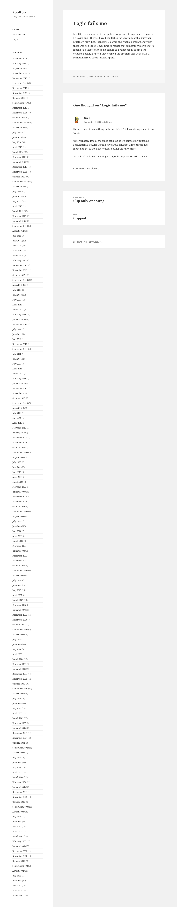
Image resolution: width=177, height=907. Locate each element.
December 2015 (19, 167)
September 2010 (20, 403)
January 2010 (18, 432)
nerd (108, 76)
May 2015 (16, 201)
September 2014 (20, 226)
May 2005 (16, 708)
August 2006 (18, 634)
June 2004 (17, 762)
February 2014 (19, 260)
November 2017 (19, 93)
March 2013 (17, 309)
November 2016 (19, 112)
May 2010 (16, 418)
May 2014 (16, 245)
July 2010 (16, 413)
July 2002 (16, 875)
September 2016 (20, 122)
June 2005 (17, 703)
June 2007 (17, 585)
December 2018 (19, 78)
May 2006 (16, 649)
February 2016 (19, 157)
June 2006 (17, 644)
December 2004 (19, 733)
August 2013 (18, 285)
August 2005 (18, 693)
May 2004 (16, 767)
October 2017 (18, 98)
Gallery (15, 29)
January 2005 (18, 728)
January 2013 (18, 319)
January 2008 (18, 550)
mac (116, 76)
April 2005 (17, 713)
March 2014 (17, 255)
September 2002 (20, 866)
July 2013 (16, 290)
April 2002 (17, 890)
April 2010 (17, 423)
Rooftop (19, 12)
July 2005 (16, 698)
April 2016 (17, 147)
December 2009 (19, 437)
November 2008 (19, 501)
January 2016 (18, 162)
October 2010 (18, 398)
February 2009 (19, 486)
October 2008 (18, 506)
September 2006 (20, 629)
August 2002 (18, 870)
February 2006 (19, 664)
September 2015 (20, 181)
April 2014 (17, 250)
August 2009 (18, 457)
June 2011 (17, 359)
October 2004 (18, 742)
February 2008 (19, 546)
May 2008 (16, 531)
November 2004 (19, 738)
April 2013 (17, 304)
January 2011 (18, 383)
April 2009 (17, 477)
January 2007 (18, 610)
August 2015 (18, 186)
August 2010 (18, 408)
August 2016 (18, 127)
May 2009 (16, 472)
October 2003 (18, 802)
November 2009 (19, 442)
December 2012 (19, 324)
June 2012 (17, 334)
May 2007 (16, 590)
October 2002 (18, 861)
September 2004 (20, 747)
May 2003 (16, 826)
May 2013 (16, 299)
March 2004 (17, 777)
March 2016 (17, 152)
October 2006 (18, 624)
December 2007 (19, 555)
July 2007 (16, 580)
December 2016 (19, 107)
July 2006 (16, 639)
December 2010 (19, 388)
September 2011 (20, 349)
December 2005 (19, 674)
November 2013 (19, 270)
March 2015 (17, 211)
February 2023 (19, 63)
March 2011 (17, 373)
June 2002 (17, 880)
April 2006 (17, 654)
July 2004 (16, 757)
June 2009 (17, 467)
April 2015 (17, 206)
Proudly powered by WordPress (88, 241)
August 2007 (18, 575)
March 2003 (17, 836)
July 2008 (16, 521)
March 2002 (17, 895)
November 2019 (19, 73)
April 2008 (17, 536)
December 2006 (19, 614)
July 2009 (16, 462)
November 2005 (19, 678)
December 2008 (19, 496)
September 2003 (20, 806)
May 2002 (16, 885)
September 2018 (20, 83)
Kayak (15, 39)
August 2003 (18, 811)
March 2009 (17, 482)
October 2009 (18, 447)
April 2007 (17, 595)
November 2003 (19, 797)
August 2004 (18, 752)
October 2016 (18, 117)
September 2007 (20, 570)
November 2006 (19, 619)
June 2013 (17, 295)
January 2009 (18, 491)
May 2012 (16, 339)
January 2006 (18, 669)
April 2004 (17, 772)
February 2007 (19, 605)
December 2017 (19, 88)
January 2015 (18, 221)
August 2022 (18, 68)
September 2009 (20, 452)
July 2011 (16, 354)
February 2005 (19, 723)
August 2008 (18, 516)
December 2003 (19, 792)
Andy (99, 76)
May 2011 (16, 363)
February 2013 (19, 314)
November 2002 (19, 856)
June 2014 (17, 240)
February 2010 (19, 427)
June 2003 (17, 821)
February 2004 (19, 782)
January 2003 (18, 846)
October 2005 (18, 683)
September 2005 (20, 688)
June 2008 (17, 526)
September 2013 (20, 280)
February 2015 (19, 216)
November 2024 (19, 58)
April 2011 (17, 368)
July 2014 (16, 235)
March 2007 (17, 600)
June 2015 (17, 196)
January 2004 (18, 787)
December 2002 (19, 851)
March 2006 (17, 659)
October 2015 (18, 176)
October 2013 (18, 275)
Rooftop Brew (18, 34)
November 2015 (19, 171)
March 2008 (17, 541)
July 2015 (16, 191)
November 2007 (19, 560)
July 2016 (16, 132)
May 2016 (16, 142)
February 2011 (19, 378)
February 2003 (19, 841)
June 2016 (17, 137)
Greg (87, 117)
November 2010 (19, 393)
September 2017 (20, 103)
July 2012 (16, 329)
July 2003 (16, 816)
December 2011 (19, 344)
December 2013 (19, 265)
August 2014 (18, 231)
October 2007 (18, 565)
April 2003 (17, 831)
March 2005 (17, 718)
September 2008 (20, 511)
